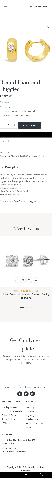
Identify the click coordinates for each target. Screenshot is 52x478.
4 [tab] (31, 307)
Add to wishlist (3, 141)
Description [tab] (11, 167)
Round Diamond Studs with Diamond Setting (26, 294)
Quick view (35, 280)
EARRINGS (25, 156)
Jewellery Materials (9, 407)
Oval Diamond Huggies (25, 201)
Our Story (30, 407)
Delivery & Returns (9, 415)
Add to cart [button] (16, 280)
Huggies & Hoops (39, 156)
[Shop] (25, 475)
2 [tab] (26, 307)
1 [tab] (22, 307)
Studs (35, 291)
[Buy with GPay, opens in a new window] (26, 135)
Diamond (15, 156)
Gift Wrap (30, 411)
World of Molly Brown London (35, 425)
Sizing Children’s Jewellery (12, 411)
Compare (9, 141)
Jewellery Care (32, 419)
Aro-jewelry (30, 467)
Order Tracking (8, 419)
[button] (5, 5)
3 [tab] (28, 307)
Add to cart (29, 125)
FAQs (4, 423)
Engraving (30, 415)
